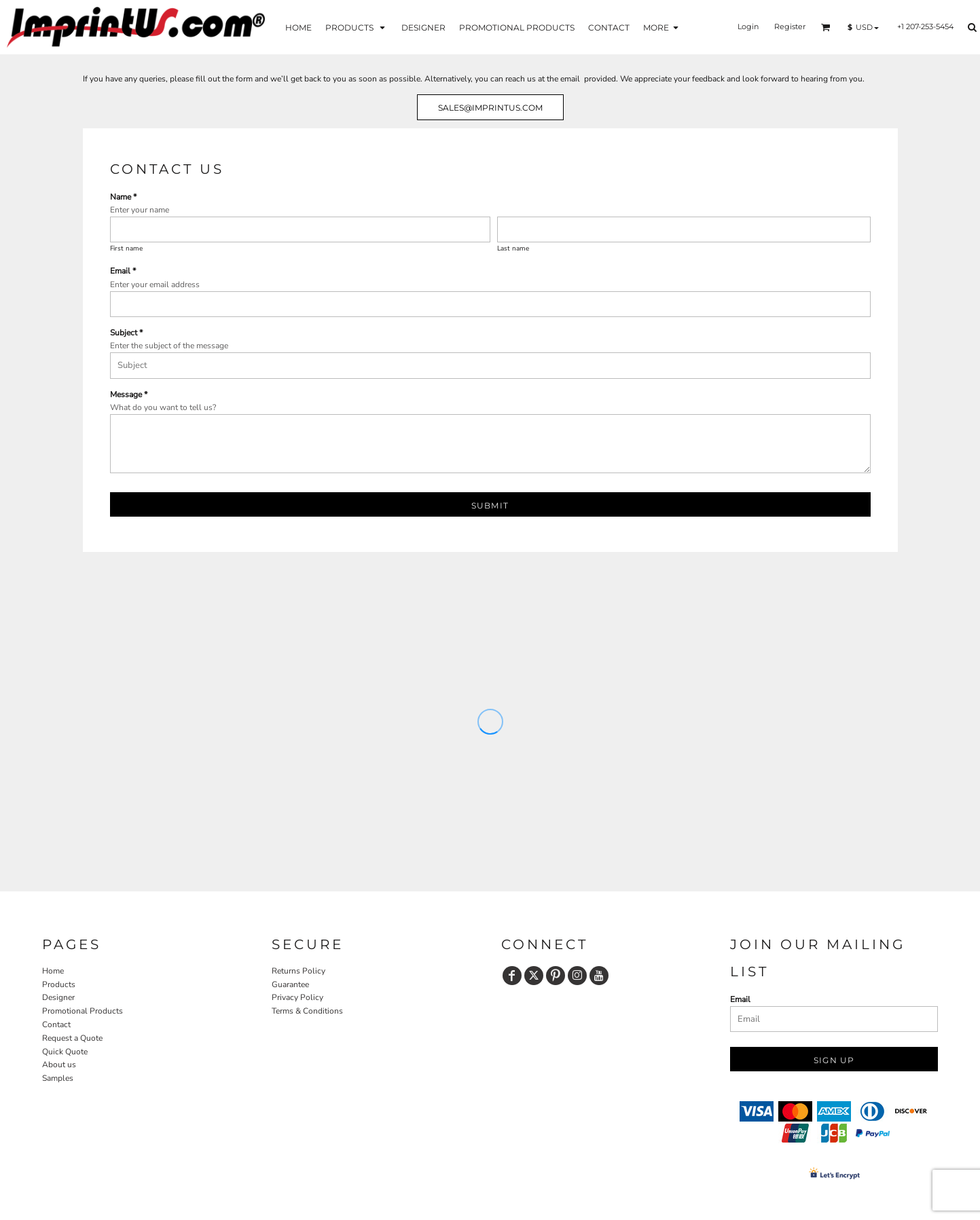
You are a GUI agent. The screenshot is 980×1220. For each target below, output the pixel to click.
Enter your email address (155, 284)
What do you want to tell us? (163, 407)
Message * (128, 394)
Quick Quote (65, 1051)
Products (58, 984)
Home (53, 970)
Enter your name (139, 209)
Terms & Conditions (307, 1010)
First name (126, 248)
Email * (123, 270)
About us (59, 1064)
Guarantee (290, 984)
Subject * (126, 332)
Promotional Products (82, 1010)
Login (748, 26)
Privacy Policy (297, 997)
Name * (123, 196)
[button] (357, 26)
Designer (58, 997)
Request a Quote (72, 1038)
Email (740, 999)
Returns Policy (298, 970)
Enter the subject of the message (169, 345)
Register (789, 26)
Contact (56, 1024)
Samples (57, 1078)
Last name (513, 248)
